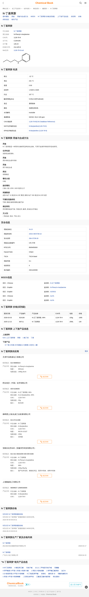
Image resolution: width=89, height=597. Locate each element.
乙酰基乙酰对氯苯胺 (43, 576)
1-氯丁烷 (26, 337)
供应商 (73, 16)
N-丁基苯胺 (54, 8)
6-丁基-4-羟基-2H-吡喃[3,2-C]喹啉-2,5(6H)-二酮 (21, 345)
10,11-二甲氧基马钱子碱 (43, 567)
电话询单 (45, 377)
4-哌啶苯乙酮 (19, 567)
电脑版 (43, 594)
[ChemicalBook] (44, 3)
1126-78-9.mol (19, 50)
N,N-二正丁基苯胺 (9, 337)
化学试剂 (27, 8)
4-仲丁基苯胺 (7, 567)
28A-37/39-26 (33, 238)
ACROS (53, 291)
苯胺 (18, 337)
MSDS (33, 16)
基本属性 (6, 16)
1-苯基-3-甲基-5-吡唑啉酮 (11, 576)
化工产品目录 (16, 8)
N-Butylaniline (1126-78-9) (38, 131)
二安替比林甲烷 (28, 576)
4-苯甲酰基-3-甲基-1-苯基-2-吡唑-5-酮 (16, 570)
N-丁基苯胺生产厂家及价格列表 (16, 537)
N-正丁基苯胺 (55, 283)
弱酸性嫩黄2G (63, 573)
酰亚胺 (44, 8)
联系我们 (36, 594)
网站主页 (5, 8)
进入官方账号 (75, 585)
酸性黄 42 (51, 573)
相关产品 (14, 19)
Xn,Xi (31, 229)
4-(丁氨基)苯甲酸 (33, 573)
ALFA (52, 296)
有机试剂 (36, 8)
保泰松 (43, 573)
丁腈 (32, 337)
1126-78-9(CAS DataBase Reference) (42, 121)
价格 (79, 16)
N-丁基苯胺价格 (9, 508)
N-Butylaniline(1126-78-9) (38, 126)
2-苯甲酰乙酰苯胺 (52, 570)
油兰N (63, 570)
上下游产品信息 (62, 16)
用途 (13, 16)
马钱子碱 (29, 567)
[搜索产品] (80, 3)
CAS (35, 591)
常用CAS (42, 591)
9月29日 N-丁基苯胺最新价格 (13, 514)
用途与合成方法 (22, 16)
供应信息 (6, 19)
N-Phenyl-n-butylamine (58, 287)
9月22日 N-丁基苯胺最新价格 (13, 525)
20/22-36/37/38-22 (35, 234)
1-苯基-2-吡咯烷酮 (37, 570)
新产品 (59, 591)
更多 (86, 351)
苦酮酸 (56, 567)
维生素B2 (56, 576)
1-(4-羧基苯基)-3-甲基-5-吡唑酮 (13, 573)
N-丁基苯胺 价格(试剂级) (46, 16)
